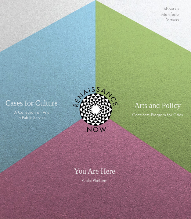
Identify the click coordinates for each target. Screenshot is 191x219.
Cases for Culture (31, 103)
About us (171, 9)
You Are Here (94, 171)
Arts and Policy (157, 105)
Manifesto (170, 14)
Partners (172, 20)
